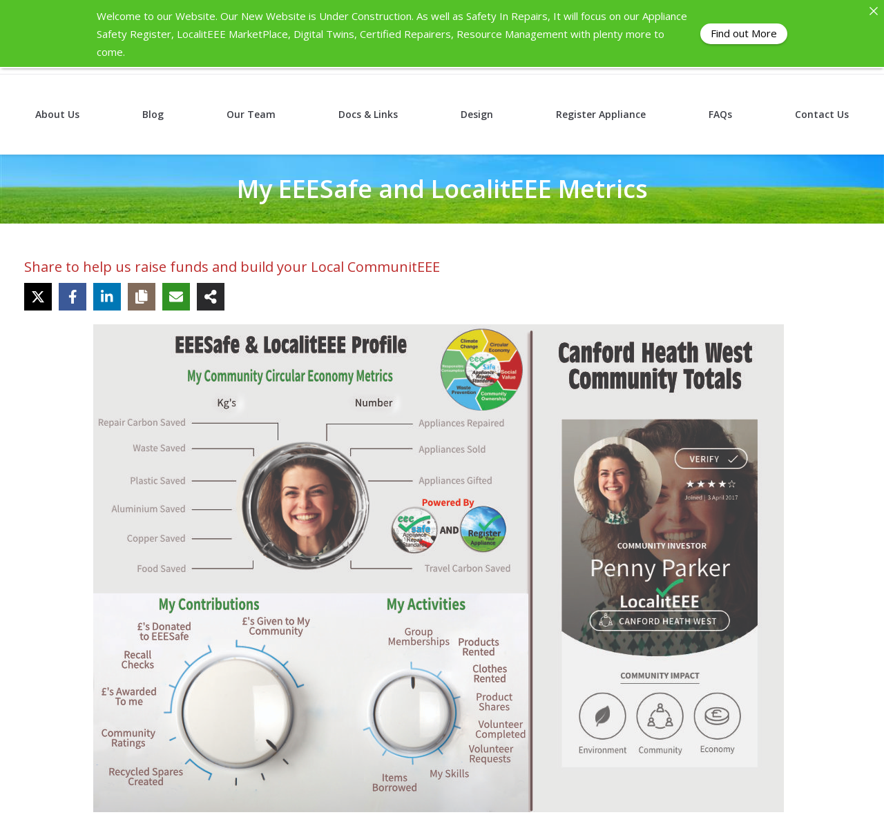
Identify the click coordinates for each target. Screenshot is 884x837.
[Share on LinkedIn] (107, 296)
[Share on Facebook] (72, 296)
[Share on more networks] (210, 296)
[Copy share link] (141, 296)
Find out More (744, 33)
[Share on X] (38, 296)
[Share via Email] (176, 296)
